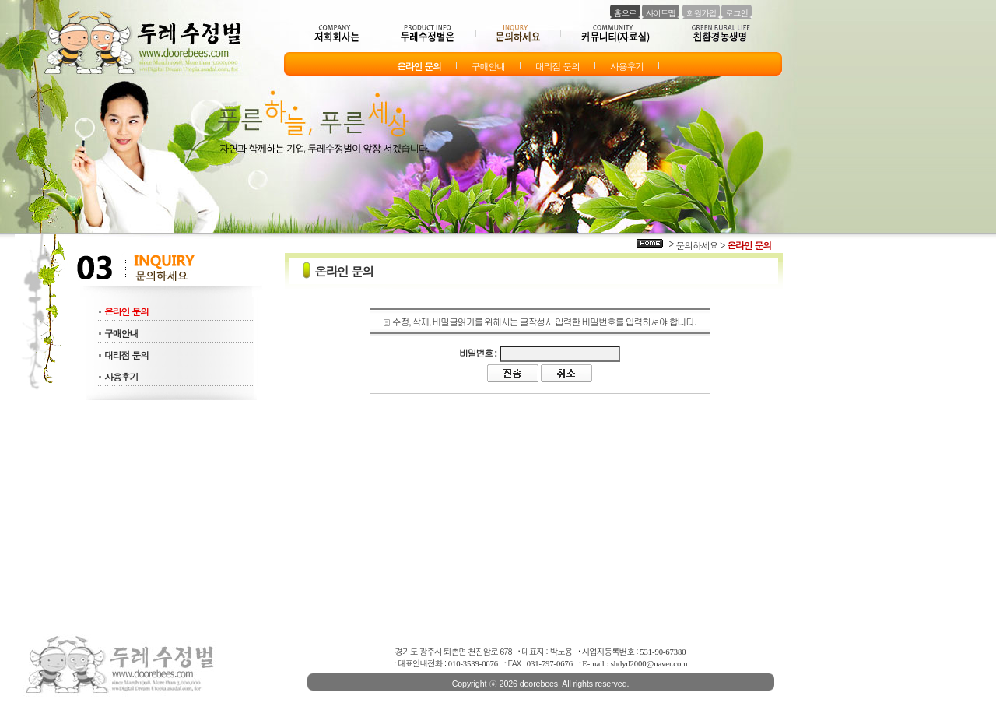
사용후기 (121, 376)
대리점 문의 (126, 354)
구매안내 (121, 332)
